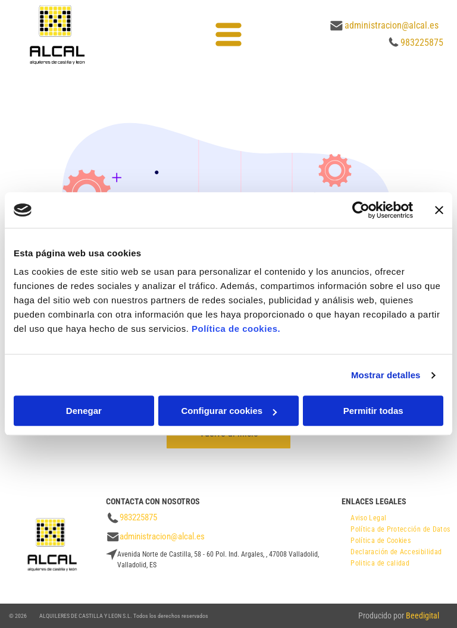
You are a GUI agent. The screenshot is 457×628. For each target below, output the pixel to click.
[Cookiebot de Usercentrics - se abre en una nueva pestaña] (361, 210)
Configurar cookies (229, 411)
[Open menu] (228, 34)
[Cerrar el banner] (439, 210)
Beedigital (422, 615)
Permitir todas (373, 411)
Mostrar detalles (386, 375)
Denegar (84, 411)
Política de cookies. (236, 329)
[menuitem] (368, 516)
